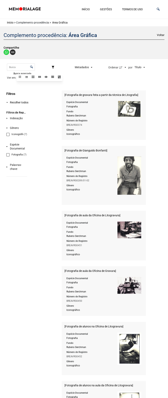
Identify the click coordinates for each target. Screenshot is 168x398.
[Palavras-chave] (16, 167)
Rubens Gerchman (76, 115)
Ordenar (113, 67)
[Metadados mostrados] (83, 67)
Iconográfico (73, 134)
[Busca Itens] (21, 67)
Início (86, 9)
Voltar (160, 35)
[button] (158, 9)
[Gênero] (16, 128)
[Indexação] (16, 118)
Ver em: (12, 77)
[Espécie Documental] (16, 146)
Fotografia (72, 106)
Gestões (106, 9)
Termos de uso (132, 9)
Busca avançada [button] (22, 73)
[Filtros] (54, 67)
